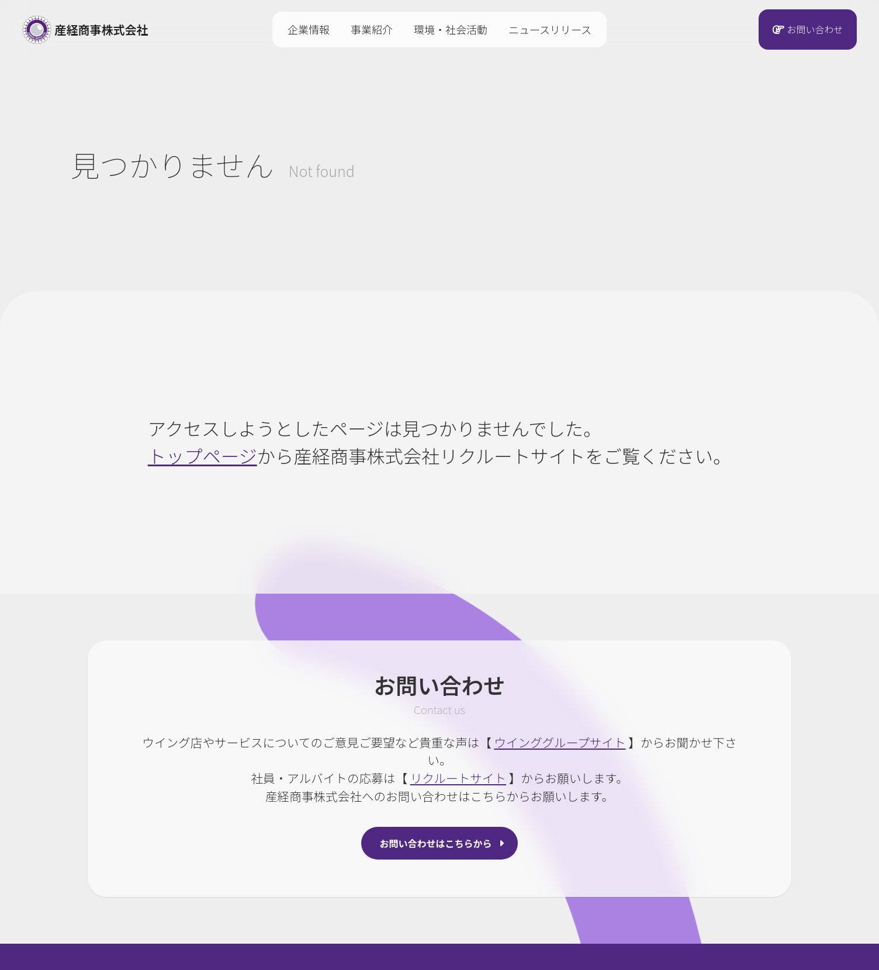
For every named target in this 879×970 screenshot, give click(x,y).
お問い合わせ (815, 30)
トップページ (202, 455)
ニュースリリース (549, 29)
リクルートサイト (458, 778)
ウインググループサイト (559, 742)
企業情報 (309, 29)
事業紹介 (372, 29)
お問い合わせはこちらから (436, 843)
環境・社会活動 (450, 29)
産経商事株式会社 (85, 29)
